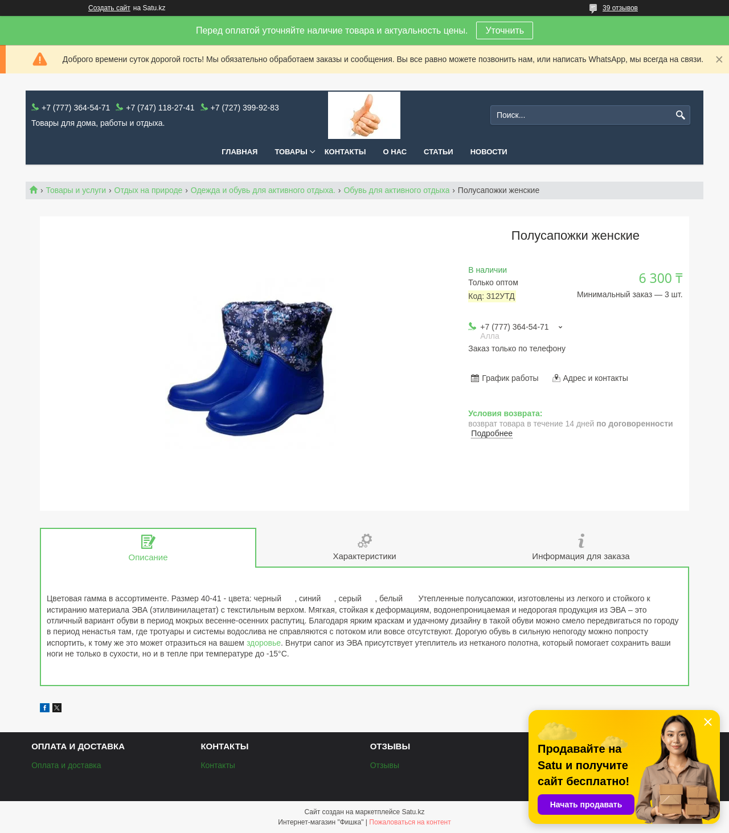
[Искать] (680, 115)
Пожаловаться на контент (409, 822)
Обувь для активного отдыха (396, 190)
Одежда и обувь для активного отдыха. (263, 190)
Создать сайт (109, 8)
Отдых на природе (148, 190)
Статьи (438, 151)
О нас (395, 151)
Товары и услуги (76, 190)
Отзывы (384, 765)
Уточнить (504, 30)
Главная (239, 151)
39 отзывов (620, 8)
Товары (291, 151)
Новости (488, 151)
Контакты (345, 151)
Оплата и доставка (66, 765)
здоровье (264, 642)
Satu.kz (413, 812)
